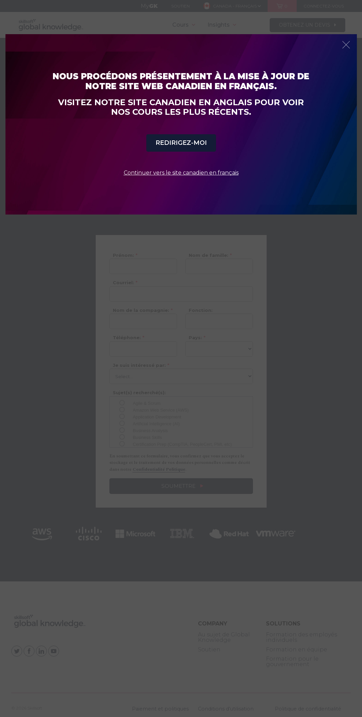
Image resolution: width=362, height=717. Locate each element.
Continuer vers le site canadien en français (181, 172)
